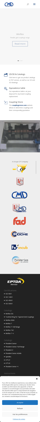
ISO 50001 (9, 304)
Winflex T (9, 324)
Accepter (20, 407)
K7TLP (8, 360)
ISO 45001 (9, 300)
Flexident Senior (11, 343)
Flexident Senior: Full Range (15, 347)
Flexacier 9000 (10, 380)
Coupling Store (16, 102)
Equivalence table (17, 88)
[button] (37, 383)
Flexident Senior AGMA (13, 353)
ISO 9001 (9, 294)
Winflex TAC (10, 330)
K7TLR (8, 363)
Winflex (20, 36)
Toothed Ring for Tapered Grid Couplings (20, 317)
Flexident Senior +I (12, 366)
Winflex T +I (10, 333)
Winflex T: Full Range (13, 327)
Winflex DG (9, 314)
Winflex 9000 (10, 320)
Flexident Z (9, 350)
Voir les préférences (20, 418)
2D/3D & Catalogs (17, 74)
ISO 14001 (9, 297)
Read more (20, 45)
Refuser (20, 413)
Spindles (8, 357)
